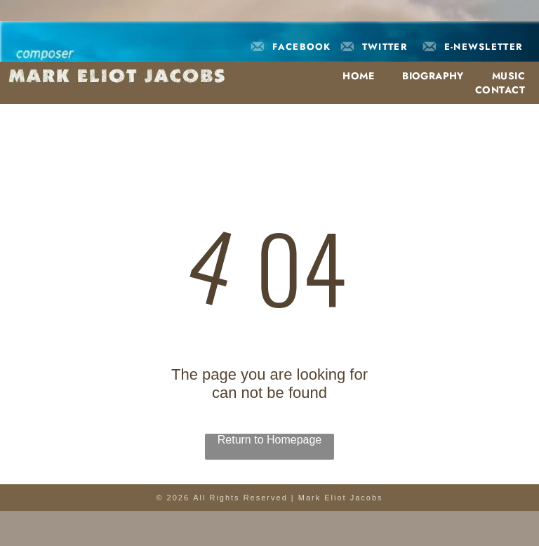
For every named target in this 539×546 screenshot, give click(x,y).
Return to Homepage (270, 440)
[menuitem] (351, 76)
